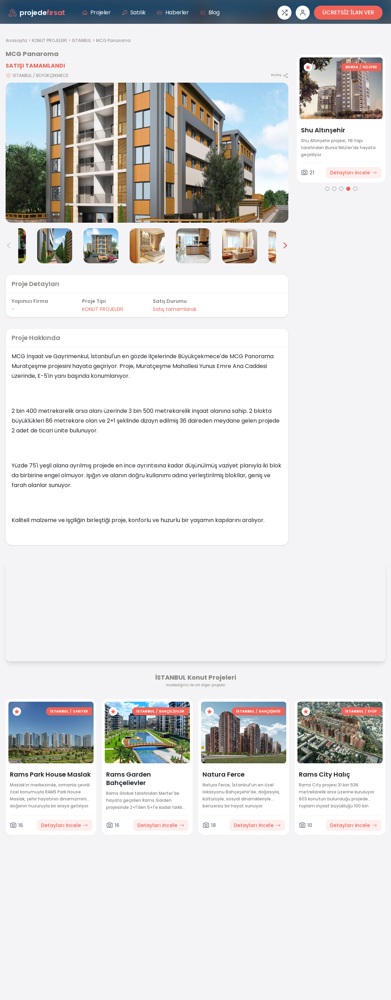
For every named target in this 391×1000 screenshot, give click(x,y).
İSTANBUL (81, 40)
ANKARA (347, 67)
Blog (210, 12)
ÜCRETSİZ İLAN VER (348, 12)
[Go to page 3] (341, 189)
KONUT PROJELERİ (49, 40)
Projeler (96, 12)
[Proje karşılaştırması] (284, 13)
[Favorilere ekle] (308, 67)
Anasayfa (16, 40)
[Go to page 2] (334, 189)
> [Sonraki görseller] (285, 246)
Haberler (173, 12)
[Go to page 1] (327, 189)
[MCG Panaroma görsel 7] (239, 245)
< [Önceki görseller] (9, 246)
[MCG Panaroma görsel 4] (100, 245)
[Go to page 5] (355, 189)
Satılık (134, 12)
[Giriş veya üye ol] (303, 13)
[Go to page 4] (348, 189)
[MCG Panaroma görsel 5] (147, 245)
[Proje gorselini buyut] (147, 153)
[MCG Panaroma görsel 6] (193, 245)
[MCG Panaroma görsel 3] (54, 245)
